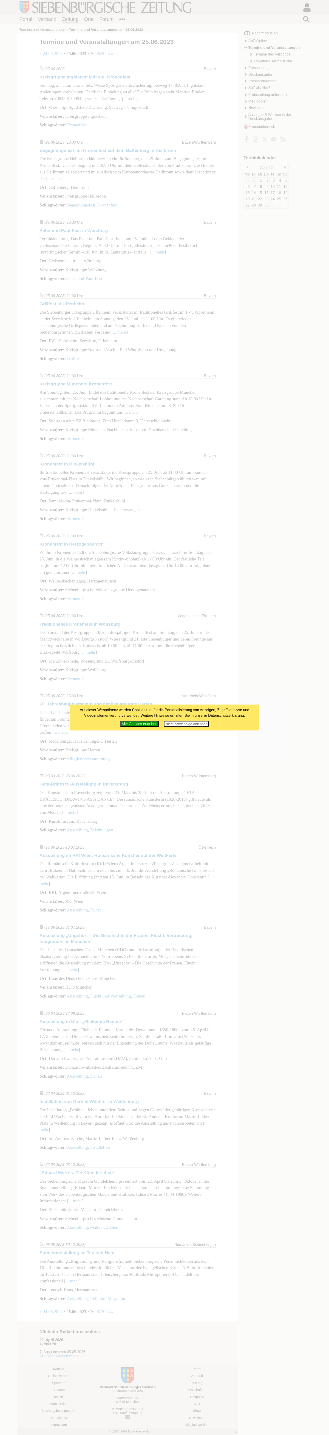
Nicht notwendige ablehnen (186, 724)
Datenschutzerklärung (226, 715)
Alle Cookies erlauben (139, 724)
